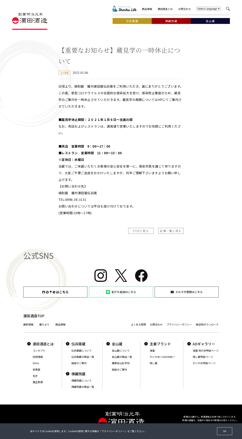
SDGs (36, 363)
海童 (152, 350)
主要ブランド (157, 343)
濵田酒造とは (165, 9)
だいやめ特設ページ (204, 363)
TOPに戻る (141, 231)
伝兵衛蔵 (75, 343)
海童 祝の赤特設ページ (206, 350)
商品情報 (147, 9)
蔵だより (44, 324)
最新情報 (28, 324)
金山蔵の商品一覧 (122, 357)
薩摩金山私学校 (121, 363)
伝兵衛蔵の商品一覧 (82, 357)
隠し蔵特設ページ (203, 357)
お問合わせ (184, 9)
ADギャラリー (201, 343)
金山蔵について (121, 350)
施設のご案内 (79, 363)
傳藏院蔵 (75, 373)
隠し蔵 (153, 363)
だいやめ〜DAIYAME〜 (162, 357)
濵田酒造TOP (33, 315)
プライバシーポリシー (179, 324)
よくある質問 (138, 324)
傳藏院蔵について (81, 380)
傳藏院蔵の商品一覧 (82, 387)
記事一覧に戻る (171, 231)
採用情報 (38, 357)
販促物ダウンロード (207, 324)
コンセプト (39, 350)
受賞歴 (36, 369)
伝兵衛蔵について (81, 350)
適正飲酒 (38, 382)
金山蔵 (114, 343)
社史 (35, 376)
